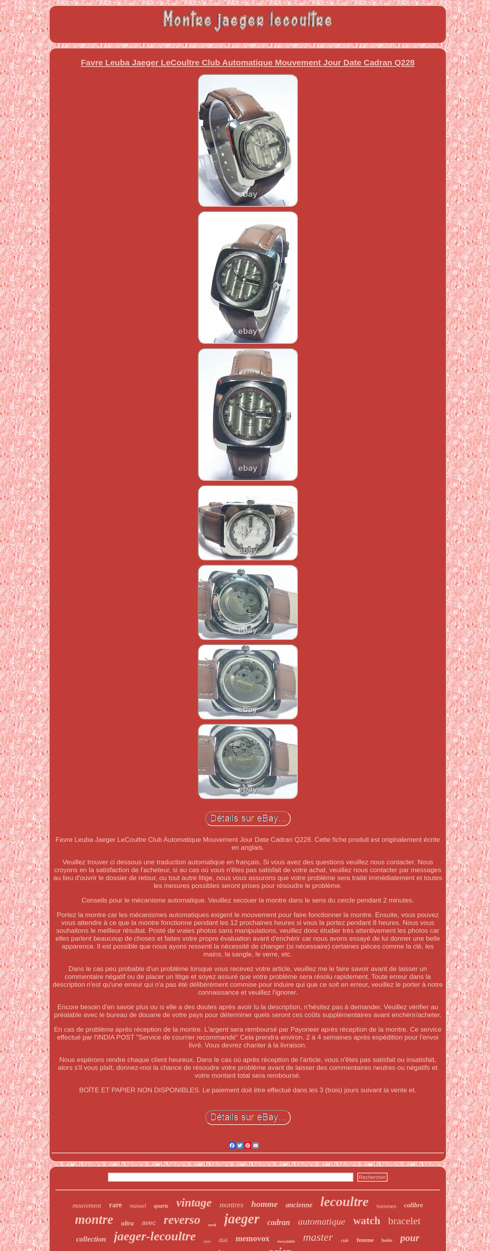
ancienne (299, 1205)
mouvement (86, 1205)
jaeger (241, 1219)
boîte (387, 1240)
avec (149, 1223)
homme (264, 1204)
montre (94, 1219)
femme (364, 1240)
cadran (278, 1222)
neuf (212, 1224)
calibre (413, 1205)
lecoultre (344, 1201)
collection (91, 1239)
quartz (161, 1206)
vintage (194, 1202)
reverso (181, 1220)
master (318, 1237)
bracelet (404, 1221)
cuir (345, 1240)
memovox (252, 1238)
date (207, 1241)
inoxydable (286, 1241)
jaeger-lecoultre (155, 1236)
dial (223, 1240)
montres (231, 1205)
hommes (386, 1206)
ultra (127, 1223)
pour (409, 1237)
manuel (138, 1206)
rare (115, 1205)
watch (366, 1221)
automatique (321, 1221)
